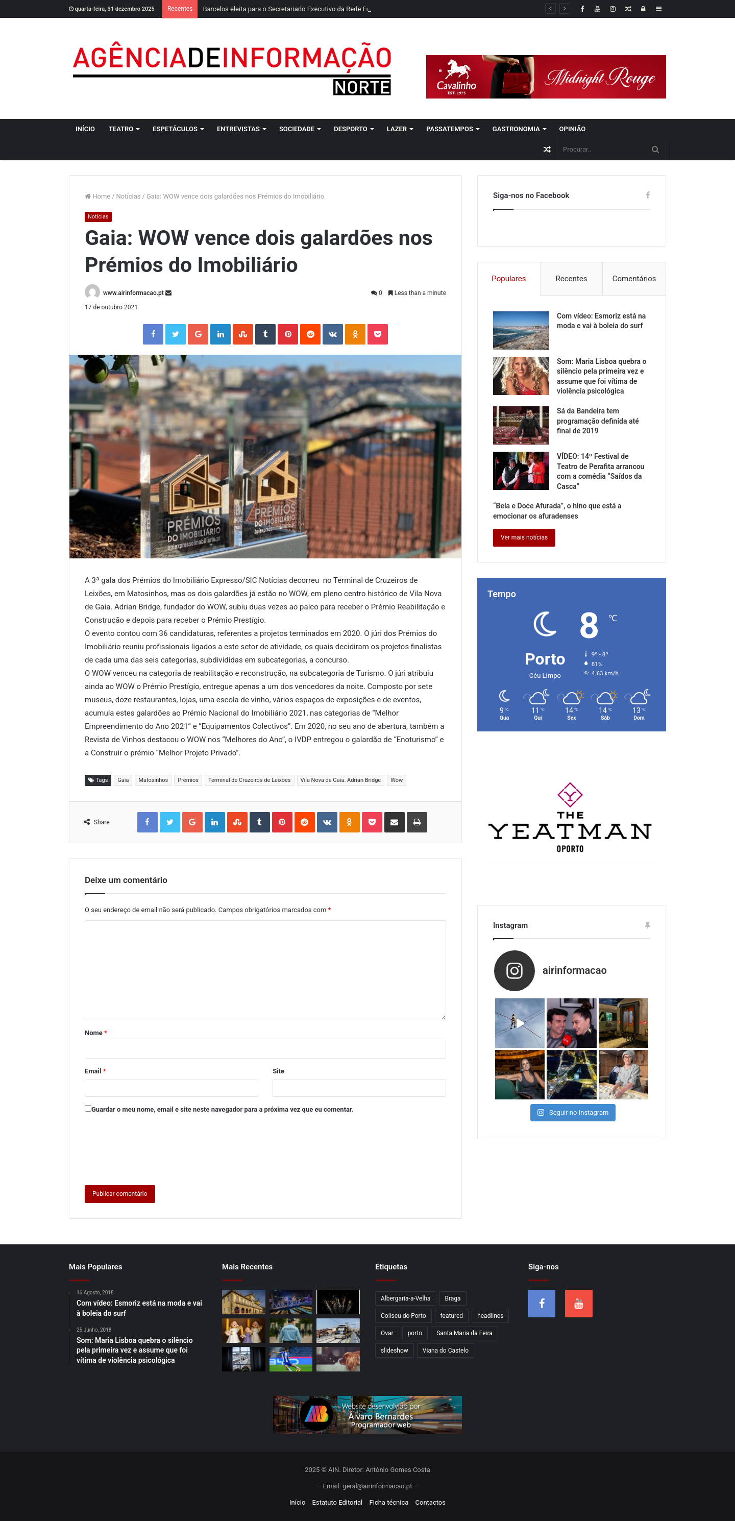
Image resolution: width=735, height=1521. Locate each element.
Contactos (430, 1502)
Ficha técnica (389, 1502)
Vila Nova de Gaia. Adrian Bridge (341, 780)
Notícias (128, 196)
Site (278, 1071)
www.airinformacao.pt (133, 293)
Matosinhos (153, 780)
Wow (396, 780)
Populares (509, 278)
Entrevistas (238, 129)
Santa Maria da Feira (464, 1333)
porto (415, 1333)
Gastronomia (516, 129)
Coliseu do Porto (403, 1315)
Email (95, 1071)
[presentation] (162, 1147)
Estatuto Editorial (337, 1502)
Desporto (351, 129)
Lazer (397, 129)
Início (85, 129)
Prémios (188, 780)
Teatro (121, 129)
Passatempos (449, 129)
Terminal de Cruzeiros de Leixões (249, 780)
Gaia (123, 780)
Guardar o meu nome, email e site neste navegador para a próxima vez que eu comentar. (222, 1109)
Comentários (634, 278)
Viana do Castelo (446, 1350)
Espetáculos (175, 129)
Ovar (387, 1333)
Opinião (572, 129)
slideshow (394, 1350)
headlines (490, 1315)
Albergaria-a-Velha (406, 1298)
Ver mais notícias (524, 537)
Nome (96, 1033)
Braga (453, 1298)
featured (451, 1315)
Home (97, 196)
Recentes (571, 278)
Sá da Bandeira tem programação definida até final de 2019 (598, 421)
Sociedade (296, 129)
